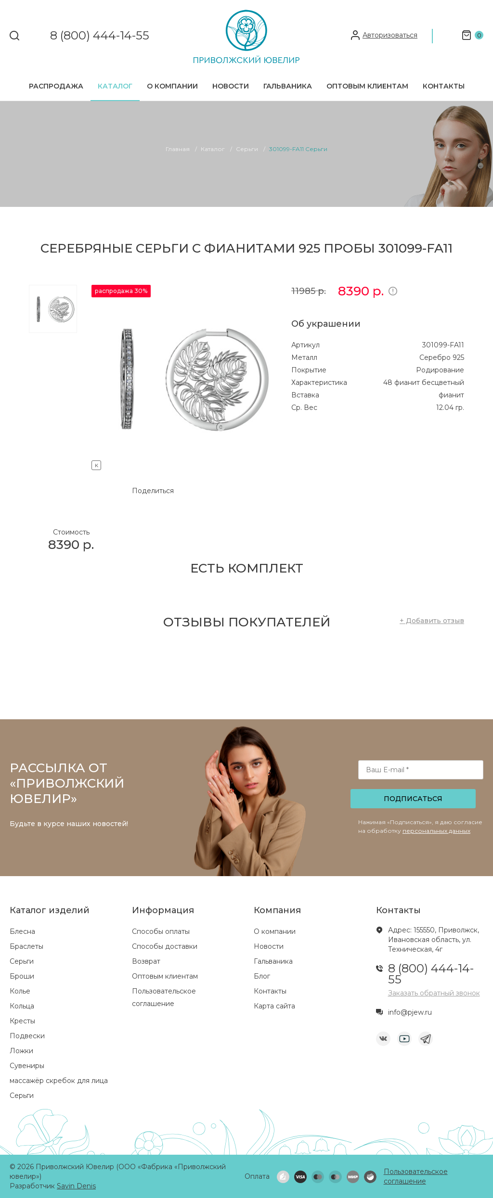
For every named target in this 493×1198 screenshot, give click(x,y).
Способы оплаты (161, 931)
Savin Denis (76, 1186)
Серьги (22, 961)
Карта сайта (274, 1006)
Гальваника (287, 86)
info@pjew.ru (410, 1012)
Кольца (22, 1006)
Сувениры (27, 1065)
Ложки (21, 1050)
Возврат (146, 961)
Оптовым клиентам (367, 86)
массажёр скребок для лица (59, 1080)
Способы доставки (164, 946)
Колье (20, 991)
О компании (172, 86)
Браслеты (26, 946)
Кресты (22, 1021)
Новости (230, 86)
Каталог (115, 86)
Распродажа (56, 86)
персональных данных (436, 830)
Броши (22, 976)
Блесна (22, 931)
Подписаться (413, 798)
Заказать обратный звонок (434, 993)
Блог (262, 976)
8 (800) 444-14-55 (99, 35)
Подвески (27, 1036)
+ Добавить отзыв (432, 620)
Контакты (444, 86)
